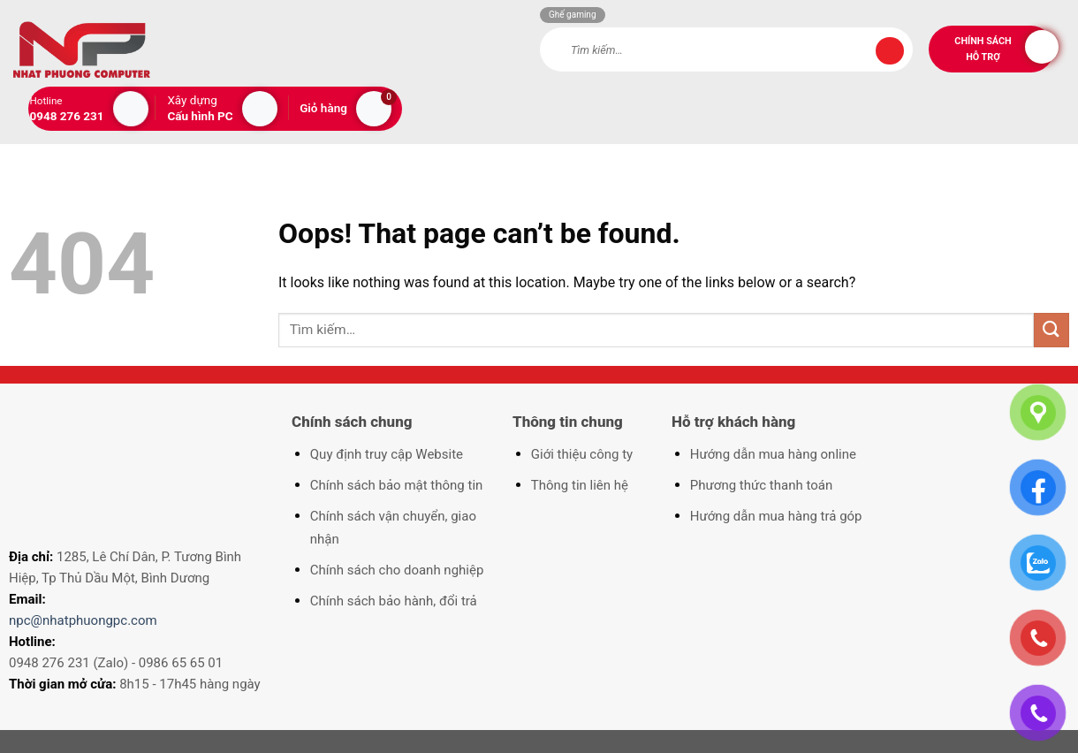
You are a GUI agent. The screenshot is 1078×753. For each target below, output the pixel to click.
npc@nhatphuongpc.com (83, 620)
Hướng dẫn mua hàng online (773, 454)
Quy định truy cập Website (386, 454)
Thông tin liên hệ (579, 485)
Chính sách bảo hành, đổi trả (393, 601)
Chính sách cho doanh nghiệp (397, 570)
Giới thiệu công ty (582, 454)
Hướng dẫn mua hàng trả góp (776, 516)
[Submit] (890, 51)
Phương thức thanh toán (761, 485)
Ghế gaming (572, 14)
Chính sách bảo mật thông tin (396, 485)
